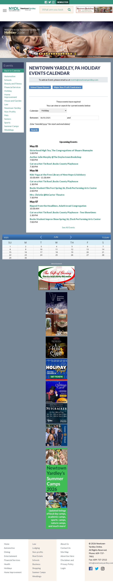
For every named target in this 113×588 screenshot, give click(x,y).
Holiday (8, 91)
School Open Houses (39, 87)
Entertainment (10, 556)
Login (63, 568)
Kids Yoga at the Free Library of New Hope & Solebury (58, 174)
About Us (65, 544)
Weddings (9, 129)
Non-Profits (10, 111)
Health (7, 564)
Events (8, 65)
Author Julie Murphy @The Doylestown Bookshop (55, 157)
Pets (6, 115)
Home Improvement (10, 95)
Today (105, 237)
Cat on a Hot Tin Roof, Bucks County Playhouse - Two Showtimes (63, 212)
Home (6, 544)
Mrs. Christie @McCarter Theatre (47, 194)
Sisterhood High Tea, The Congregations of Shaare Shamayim (61, 150)
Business (36, 564)
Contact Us (66, 548)
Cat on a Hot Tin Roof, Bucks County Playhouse (54, 163)
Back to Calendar (12, 70)
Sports (7, 122)
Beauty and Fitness (13, 83)
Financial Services (12, 87)
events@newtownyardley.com (84, 79)
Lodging (36, 548)
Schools (7, 80)
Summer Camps (11, 126)
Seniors (7, 119)
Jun (56, 237)
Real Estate (37, 556)
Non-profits (37, 552)
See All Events (68, 227)
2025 (6, 237)
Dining (7, 552)
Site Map (65, 552)
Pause (75, 54)
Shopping (36, 568)
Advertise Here (67, 556)
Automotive (9, 76)
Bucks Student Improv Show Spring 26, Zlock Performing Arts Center (65, 219)
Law (6, 104)
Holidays (8, 568)
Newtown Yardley (12, 108)
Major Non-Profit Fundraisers (67, 87)
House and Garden (12, 100)
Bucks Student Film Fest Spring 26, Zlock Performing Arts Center (63, 188)
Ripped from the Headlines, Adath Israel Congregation (58, 205)
